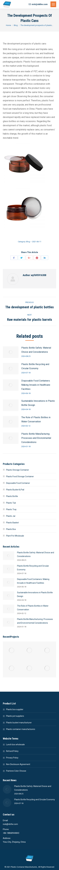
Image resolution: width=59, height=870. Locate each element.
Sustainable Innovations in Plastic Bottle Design (38, 403)
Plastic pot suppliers (15, 716)
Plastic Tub (11, 503)
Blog (16, 25)
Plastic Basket (12, 522)
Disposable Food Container (18, 483)
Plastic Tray (11, 509)
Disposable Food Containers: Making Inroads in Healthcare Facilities (35, 384)
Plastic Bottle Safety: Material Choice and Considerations (36, 349)
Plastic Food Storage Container (20, 476)
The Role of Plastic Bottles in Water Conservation (35, 419)
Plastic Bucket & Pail (15, 490)
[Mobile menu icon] (53, 4)
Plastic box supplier (14, 709)
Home (8, 25)
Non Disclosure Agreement (18, 764)
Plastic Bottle (12, 496)
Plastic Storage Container (17, 470)
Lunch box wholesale (15, 744)
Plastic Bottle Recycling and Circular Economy (35, 366)
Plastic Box (11, 529)
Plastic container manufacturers (20, 729)
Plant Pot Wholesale (15, 536)
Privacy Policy (12, 758)
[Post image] (10, 352)
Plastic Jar (10, 516)
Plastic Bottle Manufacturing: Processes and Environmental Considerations (36, 438)
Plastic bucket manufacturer (19, 722)
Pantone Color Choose (16, 771)
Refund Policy (12, 751)
